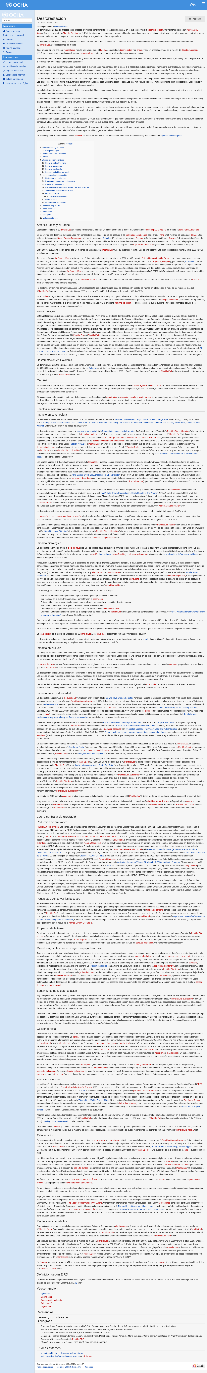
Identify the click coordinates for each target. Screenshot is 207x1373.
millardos (41, 843)
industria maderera (127, 1103)
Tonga (76, 1037)
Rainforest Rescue (192, 1100)
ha (100, 335)
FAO (109, 865)
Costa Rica (197, 279)
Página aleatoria (13, 48)
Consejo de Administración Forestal (76, 1087)
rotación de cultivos (98, 966)
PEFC (199, 1084)
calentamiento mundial (87, 431)
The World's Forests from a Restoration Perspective (141, 1209)
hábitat (103, 50)
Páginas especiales (14, 71)
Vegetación (46, 1306)
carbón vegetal (100, 1068)
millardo (169, 1161)
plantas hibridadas (143, 956)
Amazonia (66, 796)
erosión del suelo (87, 53)
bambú (57, 1126)
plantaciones (121, 1226)
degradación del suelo (111, 729)
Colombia (107, 238)
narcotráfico (111, 397)
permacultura (165, 975)
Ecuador (139, 238)
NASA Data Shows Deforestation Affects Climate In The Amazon (129, 493)
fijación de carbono (154, 910)
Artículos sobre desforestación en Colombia (60, 1356)
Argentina (157, 261)
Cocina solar (46, 1297)
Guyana (172, 238)
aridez (139, 50)
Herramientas (10, 57)
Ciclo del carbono (135, 481)
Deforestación (60, 27)
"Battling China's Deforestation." (57, 1121)
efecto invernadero (88, 434)
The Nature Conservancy (78, 1203)
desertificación (118, 554)
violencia (124, 397)
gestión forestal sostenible (145, 1090)
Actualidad (7, 39)
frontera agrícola (140, 385)
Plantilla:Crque (162, 258)
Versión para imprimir (15, 75)
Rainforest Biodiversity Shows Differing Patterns (176, 707)
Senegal (43, 1262)
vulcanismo (160, 1053)
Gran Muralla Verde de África (84, 1179)
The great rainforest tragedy (90, 753)
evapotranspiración (176, 576)
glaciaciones (172, 1053)
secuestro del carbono (47, 1071)
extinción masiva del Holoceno (96, 750)
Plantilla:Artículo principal (48, 827)
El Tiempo (87, 1356)
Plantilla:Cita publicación (178, 431)
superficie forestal (155, 30)
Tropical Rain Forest (166, 722)
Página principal (13, 31)
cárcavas (173, 664)
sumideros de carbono (82, 478)
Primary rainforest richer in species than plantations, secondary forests (136, 732)
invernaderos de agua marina (79, 1183)
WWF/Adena (96, 1203)
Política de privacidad (45, 1367)
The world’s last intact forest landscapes (135, 1206)
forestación (114, 1140)
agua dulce (102, 634)
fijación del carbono (76, 1071)
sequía (146, 639)
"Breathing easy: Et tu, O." (56, 531)
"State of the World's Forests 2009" (93, 1100)
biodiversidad (126, 50)
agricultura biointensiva (164, 966)
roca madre (151, 684)
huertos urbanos (172, 956)
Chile (144, 258)
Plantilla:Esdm (45, 1229)
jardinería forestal (87, 972)
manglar (161, 1262)
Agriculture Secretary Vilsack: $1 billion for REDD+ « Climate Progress (148, 862)
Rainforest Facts (51, 704)
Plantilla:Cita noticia (166, 525)
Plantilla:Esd (44, 45)
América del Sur (62, 258)
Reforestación (47, 1303)
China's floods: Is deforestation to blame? (180, 554)
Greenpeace (164, 1203)
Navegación (9, 26)
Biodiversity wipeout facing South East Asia (93, 765)
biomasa (40, 1074)
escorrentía (98, 599)
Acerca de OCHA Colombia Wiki (69, 1367)
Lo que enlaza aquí (14, 62)
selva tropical (45, 634)
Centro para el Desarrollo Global (127, 849)
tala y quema (86, 1064)
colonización (155, 385)
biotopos (149, 711)
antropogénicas (117, 441)
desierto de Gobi (81, 1168)
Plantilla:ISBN (113, 572)
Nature (189, 801)
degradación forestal (46, 447)
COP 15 (47, 836)
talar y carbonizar (143, 1064)
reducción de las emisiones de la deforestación (60, 516)
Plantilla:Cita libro (70, 33)
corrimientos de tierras (137, 554)
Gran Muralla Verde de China (176, 1164)
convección (175, 490)
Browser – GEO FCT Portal (92, 856)
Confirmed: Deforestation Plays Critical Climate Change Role (141, 419)
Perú (162, 235)
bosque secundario (169, 300)
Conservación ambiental (51, 1300)
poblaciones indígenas (172, 136)
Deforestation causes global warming (118, 431)
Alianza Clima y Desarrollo (80, 923)
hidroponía (186, 956)
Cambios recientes (14, 44)
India (186, 1150)
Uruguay (152, 258)
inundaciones (105, 554)
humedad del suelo (110, 608)
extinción (78, 136)
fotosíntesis (93, 462)
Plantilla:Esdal (184, 747)
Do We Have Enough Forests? (119, 698)
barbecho (193, 963)
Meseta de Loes (47, 664)
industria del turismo (124, 303)
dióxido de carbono (190, 50)
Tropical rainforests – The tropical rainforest (122, 722)
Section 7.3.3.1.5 (78, 444)
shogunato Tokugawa (106, 1043)
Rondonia (41, 735)
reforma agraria (80, 939)
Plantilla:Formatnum (73, 238)
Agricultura (45, 1293)
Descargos (89, 1367)
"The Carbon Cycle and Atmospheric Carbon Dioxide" (96, 475)
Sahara (162, 1179)
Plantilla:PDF (78, 1339)
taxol (47, 714)
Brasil (59, 238)
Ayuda (8, 52)
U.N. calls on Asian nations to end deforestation (135, 725)
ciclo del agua (74, 548)
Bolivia (193, 235)
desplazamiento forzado (140, 397)
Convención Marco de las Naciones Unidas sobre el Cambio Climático (88, 836)
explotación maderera (143, 244)
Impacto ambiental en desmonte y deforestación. (62, 1353)
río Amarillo (51, 667)
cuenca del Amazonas (189, 230)
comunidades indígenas (136, 235)
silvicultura (118, 840)
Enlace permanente (14, 79)
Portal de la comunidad (13, 35)
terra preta (58, 1074)
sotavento (134, 579)
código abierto (190, 865)
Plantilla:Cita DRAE (63, 975)
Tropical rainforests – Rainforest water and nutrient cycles (151, 729)
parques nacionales (144, 943)
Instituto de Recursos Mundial (82, 1209)
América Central (87, 279)
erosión (94, 554)
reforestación (69, 50)
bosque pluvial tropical (156, 230)
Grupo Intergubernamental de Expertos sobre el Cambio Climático (131, 437)
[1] (76, 1283)
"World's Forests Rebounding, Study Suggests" (172, 1146)
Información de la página (17, 83)
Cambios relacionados (16, 66)
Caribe (45, 296)
